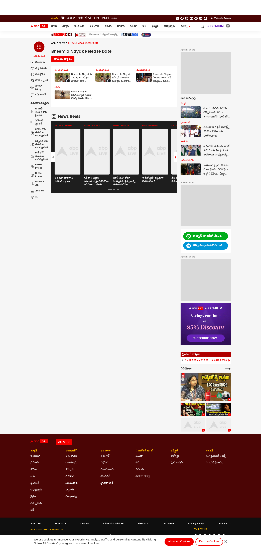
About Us (35, 524)
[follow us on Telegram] (201, 18)
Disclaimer (168, 524)
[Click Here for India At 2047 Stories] (146, 35)
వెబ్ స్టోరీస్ (37, 74)
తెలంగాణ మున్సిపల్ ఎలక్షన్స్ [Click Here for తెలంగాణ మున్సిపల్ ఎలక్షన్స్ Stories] (103, 35)
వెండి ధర (37, 191)
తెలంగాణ (94, 26)
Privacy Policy (196, 524)
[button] (39, 49)
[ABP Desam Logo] (39, 26)
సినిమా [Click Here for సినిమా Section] (139, 456)
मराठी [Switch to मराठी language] (80, 18)
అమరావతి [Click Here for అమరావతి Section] (71, 456)
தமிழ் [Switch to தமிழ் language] (114, 18)
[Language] (64, 442)
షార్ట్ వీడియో (38, 68)
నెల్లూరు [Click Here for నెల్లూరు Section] (69, 490)
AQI (35, 197)
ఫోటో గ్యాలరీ (39, 80)
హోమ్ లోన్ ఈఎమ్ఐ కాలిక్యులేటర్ (39, 133)
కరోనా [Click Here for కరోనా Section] (33, 470)
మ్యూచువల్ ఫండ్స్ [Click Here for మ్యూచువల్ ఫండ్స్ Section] (216, 456)
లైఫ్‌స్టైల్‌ (155, 26)
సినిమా (133, 26)
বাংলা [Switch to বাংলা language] (96, 18)
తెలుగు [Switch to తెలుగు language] (54, 18)
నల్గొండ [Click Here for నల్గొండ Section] (104, 463)
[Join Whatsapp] (205, 18)
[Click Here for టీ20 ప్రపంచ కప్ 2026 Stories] (129, 34)
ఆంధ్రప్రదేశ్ (79, 26)
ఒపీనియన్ (38, 95)
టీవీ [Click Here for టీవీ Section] (137, 463)
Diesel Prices (36, 175)
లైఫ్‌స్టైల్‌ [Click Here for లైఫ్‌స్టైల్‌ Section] (174, 451)
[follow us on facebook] (182, 18)
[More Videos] (228, 368)
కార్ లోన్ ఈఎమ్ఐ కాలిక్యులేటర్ (39, 156)
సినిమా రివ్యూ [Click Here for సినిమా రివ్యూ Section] (143, 476)
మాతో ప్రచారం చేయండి (221, 18)
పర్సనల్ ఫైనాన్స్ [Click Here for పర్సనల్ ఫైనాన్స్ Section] (214, 463)
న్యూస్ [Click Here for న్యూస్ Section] (33, 451)
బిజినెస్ (108, 26)
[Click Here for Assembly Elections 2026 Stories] (61, 34)
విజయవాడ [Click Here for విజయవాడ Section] (71, 483)
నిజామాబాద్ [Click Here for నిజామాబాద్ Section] (106, 470)
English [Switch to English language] (71, 18)
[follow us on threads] (187, 18)
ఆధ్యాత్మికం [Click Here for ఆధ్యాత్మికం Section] (36, 490)
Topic (62, 43)
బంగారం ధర (37, 183)
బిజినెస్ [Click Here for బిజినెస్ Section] (209, 451)
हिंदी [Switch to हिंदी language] (62, 18)
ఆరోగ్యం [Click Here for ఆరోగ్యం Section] (175, 456)
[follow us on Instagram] (196, 18)
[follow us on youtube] (191, 18)
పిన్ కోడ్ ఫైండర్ (36, 122)
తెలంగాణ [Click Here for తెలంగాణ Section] (105, 451)
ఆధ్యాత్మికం (169, 26)
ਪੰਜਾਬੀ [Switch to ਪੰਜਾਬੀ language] (88, 18)
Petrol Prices (36, 166)
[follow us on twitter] (177, 18)
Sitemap (143, 524)
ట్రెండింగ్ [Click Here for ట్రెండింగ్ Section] (34, 483)
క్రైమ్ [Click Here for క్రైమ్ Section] (33, 496)
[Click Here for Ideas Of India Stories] (80, 35)
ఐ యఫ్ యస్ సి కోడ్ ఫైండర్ (38, 112)
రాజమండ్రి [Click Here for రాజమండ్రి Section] (70, 463)
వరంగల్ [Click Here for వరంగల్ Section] (104, 456)
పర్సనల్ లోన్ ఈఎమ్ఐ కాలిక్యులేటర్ (39, 144)
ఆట (144, 26)
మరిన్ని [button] (186, 26)
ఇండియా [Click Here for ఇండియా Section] (35, 456)
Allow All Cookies (179, 542)
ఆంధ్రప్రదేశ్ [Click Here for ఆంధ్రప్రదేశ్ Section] (70, 451)
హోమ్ (54, 26)
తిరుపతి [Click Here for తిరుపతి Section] (69, 476)
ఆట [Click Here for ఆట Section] (32, 476)
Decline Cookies (209, 542)
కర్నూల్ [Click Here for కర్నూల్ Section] (69, 470)
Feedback (60, 524)
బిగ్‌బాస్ (121, 26)
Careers (84, 524)
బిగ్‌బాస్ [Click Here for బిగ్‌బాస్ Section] (140, 470)
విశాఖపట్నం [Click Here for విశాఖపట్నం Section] (71, 496)
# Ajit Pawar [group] (220, 360)
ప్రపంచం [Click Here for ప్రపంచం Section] (35, 463)
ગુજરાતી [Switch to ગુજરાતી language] (105, 18)
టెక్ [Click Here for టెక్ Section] (32, 510)
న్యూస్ (65, 26)
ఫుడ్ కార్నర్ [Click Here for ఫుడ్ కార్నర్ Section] (177, 463)
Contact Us (224, 524)
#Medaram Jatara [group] (197, 360)
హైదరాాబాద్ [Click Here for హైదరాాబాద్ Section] (106, 483)
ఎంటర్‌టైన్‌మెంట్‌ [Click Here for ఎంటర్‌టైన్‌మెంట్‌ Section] (144, 451)
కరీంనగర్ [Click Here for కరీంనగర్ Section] (105, 476)
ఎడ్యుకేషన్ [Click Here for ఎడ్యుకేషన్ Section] (36, 503)
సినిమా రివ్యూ (36, 88)
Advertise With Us (113, 524)
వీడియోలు (37, 62)
